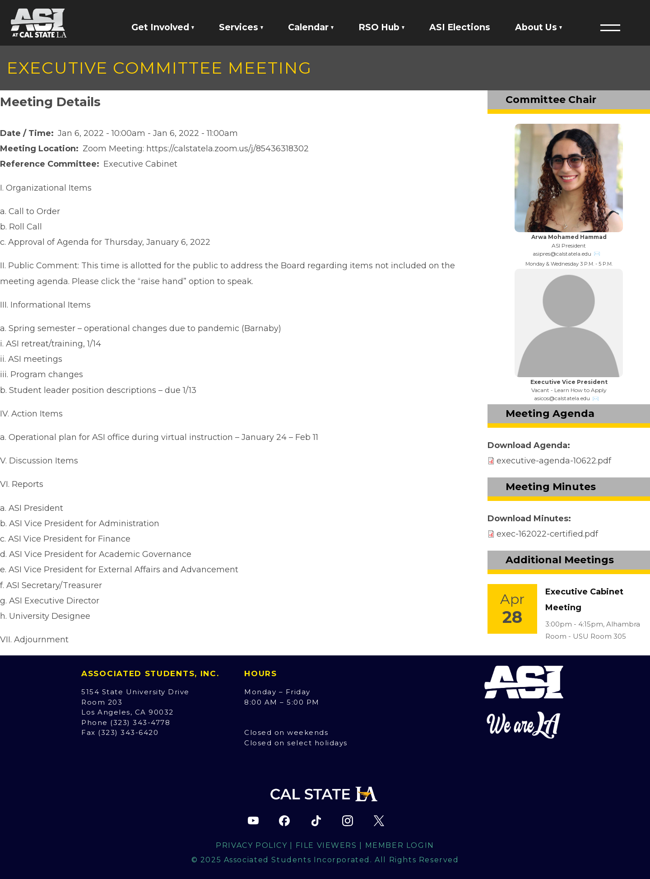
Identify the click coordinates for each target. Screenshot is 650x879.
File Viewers (326, 845)
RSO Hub (381, 27)
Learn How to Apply (580, 390)
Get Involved (162, 27)
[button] (610, 27)
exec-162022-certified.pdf (547, 534)
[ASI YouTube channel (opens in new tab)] (253, 820)
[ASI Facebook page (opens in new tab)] (284, 820)
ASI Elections (459, 27)
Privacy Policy (251, 845)
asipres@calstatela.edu (562, 253)
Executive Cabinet (140, 164)
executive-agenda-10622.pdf (554, 461)
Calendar (311, 27)
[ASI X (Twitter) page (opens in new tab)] (378, 820)
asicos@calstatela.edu (562, 398)
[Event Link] (512, 609)
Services (241, 27)
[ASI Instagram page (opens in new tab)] (347, 820)
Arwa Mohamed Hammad (569, 237)
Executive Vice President (569, 382)
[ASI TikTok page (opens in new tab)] (316, 820)
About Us (538, 27)
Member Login (399, 845)
